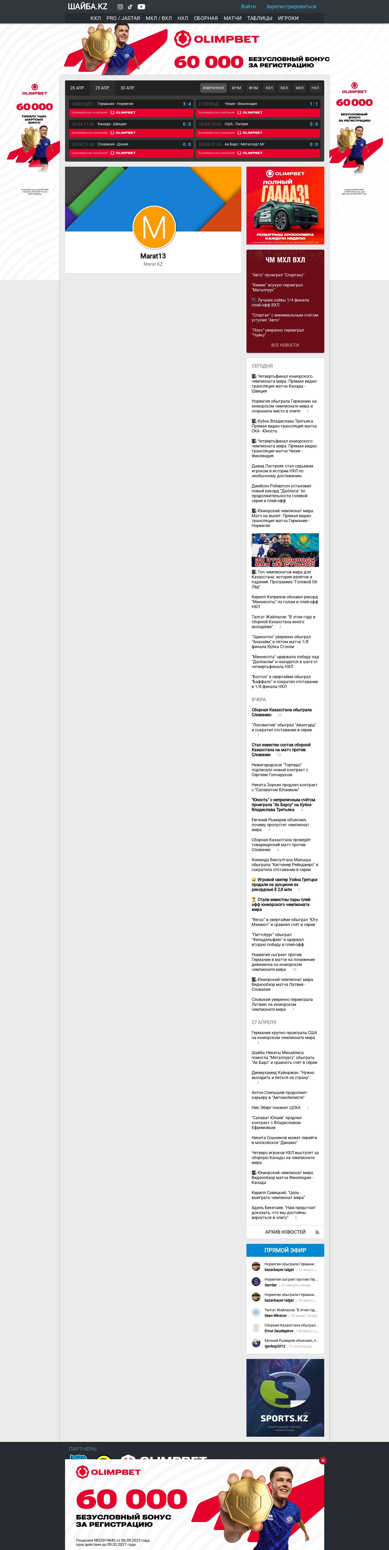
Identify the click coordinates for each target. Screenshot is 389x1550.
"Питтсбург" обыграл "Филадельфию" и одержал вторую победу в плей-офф (278, 939)
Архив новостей (285, 1232)
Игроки (288, 18)
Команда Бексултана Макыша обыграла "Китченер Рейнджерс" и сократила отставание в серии (285, 864)
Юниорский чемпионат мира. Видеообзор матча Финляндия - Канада (283, 1177)
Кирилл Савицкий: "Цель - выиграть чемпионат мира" (278, 1195)
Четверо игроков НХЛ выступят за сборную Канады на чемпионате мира (285, 1157)
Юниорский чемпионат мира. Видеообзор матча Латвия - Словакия (283, 984)
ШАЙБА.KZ (87, 6)
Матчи (233, 18)
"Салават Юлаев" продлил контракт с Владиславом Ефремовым (277, 1122)
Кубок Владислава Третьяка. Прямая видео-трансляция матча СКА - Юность (284, 426)
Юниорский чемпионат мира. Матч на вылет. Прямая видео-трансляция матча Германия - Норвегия (283, 518)
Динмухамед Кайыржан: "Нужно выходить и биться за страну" (283, 1075)
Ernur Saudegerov (279, 1331)
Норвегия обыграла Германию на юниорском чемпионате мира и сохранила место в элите (284, 406)
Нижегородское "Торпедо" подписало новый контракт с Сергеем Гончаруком (280, 769)
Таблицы (259, 18)
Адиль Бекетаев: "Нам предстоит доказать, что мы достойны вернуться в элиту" (284, 1212)
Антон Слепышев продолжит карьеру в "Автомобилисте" (279, 1095)
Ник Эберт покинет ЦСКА (276, 1107)
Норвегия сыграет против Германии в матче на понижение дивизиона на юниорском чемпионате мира (283, 962)
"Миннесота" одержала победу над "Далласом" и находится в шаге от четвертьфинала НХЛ (285, 661)
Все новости (285, 345)
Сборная (206, 18)
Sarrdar (271, 1285)
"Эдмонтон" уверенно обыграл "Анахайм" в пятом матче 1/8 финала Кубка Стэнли (281, 641)
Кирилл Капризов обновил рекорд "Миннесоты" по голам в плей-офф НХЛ (285, 601)
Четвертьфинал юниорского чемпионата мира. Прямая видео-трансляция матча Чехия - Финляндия (284, 448)
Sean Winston (276, 1316)
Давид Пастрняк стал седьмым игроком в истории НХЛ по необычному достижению (282, 471)
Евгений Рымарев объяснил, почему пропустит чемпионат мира (280, 824)
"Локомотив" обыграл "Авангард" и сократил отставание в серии (284, 727)
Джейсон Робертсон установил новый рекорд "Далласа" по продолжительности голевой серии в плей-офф (281, 493)
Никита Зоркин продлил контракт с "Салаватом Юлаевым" (285, 787)
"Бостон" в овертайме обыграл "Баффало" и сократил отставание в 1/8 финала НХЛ (285, 681)
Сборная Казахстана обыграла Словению (300, 1325)
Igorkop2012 (275, 1346)
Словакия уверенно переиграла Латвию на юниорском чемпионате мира (282, 1004)
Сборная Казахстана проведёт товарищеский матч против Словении (281, 844)
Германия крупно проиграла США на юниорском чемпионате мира (284, 1035)
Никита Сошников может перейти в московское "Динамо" (284, 1140)
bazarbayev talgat (279, 1270)
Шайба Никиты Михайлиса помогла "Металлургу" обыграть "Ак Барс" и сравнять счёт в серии (284, 1057)
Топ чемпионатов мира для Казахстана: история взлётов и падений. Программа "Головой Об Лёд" (284, 579)
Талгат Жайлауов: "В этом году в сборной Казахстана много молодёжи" (283, 621)
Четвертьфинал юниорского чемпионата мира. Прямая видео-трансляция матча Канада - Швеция (284, 384)
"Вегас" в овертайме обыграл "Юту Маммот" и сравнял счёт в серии (285, 922)
